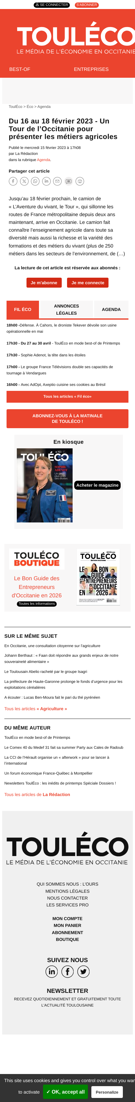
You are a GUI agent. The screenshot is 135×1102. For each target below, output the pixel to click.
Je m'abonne (44, 282)
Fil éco (22, 309)
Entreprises (91, 69)
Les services (67, 904)
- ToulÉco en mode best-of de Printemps (63, 343)
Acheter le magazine (97, 485)
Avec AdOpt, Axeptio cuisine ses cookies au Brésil (56, 384)
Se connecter (54, 5)
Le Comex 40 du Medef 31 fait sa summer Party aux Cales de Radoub (63, 747)
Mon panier (67, 925)
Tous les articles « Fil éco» (67, 396)
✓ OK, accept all (65, 1092)
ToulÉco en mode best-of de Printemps (37, 737)
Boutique (67, 939)
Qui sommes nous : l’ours (68, 884)
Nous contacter (67, 898)
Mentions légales (68, 891)
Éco (30, 106)
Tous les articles (35, 708)
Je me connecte (87, 282)
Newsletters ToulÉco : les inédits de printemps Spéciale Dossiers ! (60, 783)
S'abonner (86, 5)
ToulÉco (15, 106)
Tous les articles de (37, 794)
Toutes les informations (37, 604)
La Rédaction (26, 153)
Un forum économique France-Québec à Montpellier (48, 773)
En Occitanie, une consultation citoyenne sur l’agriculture (52, 646)
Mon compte (67, 918)
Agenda (44, 106)
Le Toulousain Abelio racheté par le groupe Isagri (45, 671)
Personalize (107, 1092)
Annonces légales (66, 309)
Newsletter (67, 991)
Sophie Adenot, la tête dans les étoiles (46, 355)
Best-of (19, 69)
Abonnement (67, 932)
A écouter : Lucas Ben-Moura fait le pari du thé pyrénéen (52, 697)
